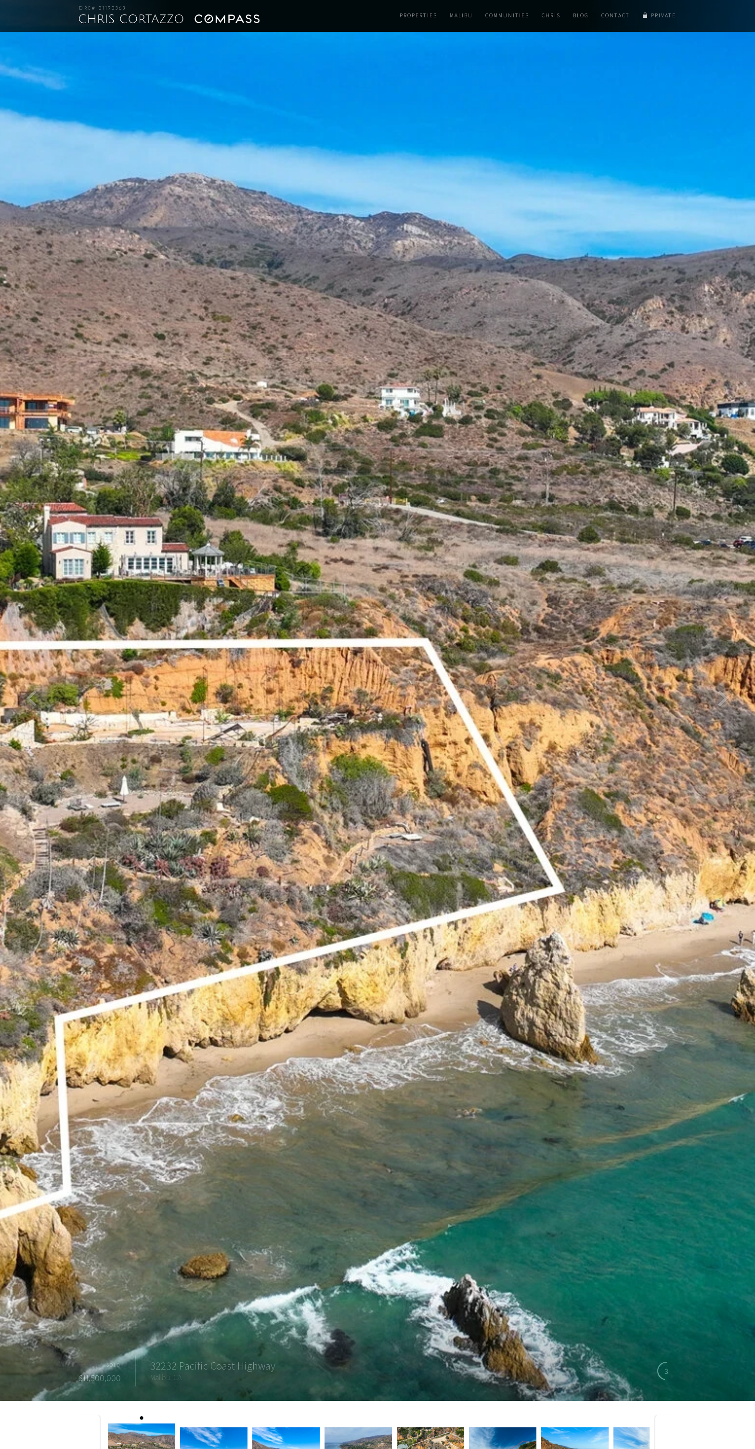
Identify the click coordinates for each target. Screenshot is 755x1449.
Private (663, 15)
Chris (551, 15)
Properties (418, 15)
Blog (581, 15)
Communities (507, 15)
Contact (615, 15)
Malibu (461, 15)
